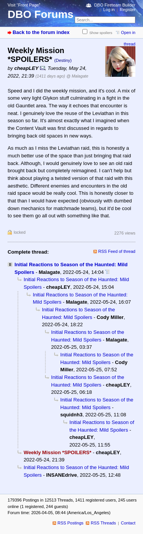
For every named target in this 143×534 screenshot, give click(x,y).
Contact (128, 523)
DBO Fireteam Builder (114, 5)
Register (127, 9)
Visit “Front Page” (24, 5)
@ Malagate (77, 76)
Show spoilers (100, 33)
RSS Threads (103, 523)
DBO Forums (41, 14)
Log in (109, 9)
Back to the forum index (41, 32)
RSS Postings (71, 523)
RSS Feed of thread (117, 251)
